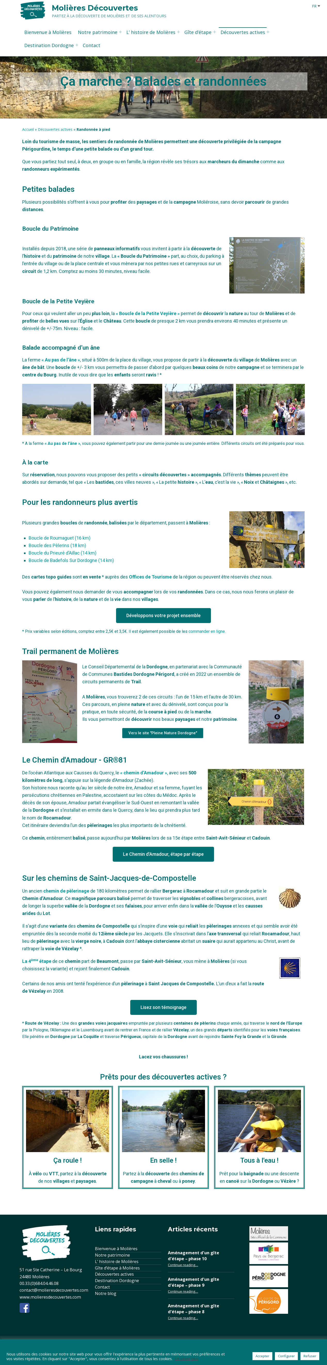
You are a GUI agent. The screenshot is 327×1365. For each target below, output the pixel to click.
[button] (163, 615)
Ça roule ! (67, 1160)
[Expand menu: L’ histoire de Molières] (178, 32)
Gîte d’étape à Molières (117, 1268)
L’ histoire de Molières (150, 32)
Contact (91, 45)
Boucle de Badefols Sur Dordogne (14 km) (71, 560)
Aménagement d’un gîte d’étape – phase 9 (193, 1282)
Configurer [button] (286, 1356)
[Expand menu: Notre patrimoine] (120, 32)
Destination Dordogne (49, 45)
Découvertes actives (242, 32)
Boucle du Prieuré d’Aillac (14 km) (62, 553)
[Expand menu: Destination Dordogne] (77, 45)
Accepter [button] (262, 1356)
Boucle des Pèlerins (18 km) (57, 545)
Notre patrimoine (97, 32)
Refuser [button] (310, 1356)
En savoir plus (187, 1358)
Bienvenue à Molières (47, 32)
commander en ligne (207, 631)
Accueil (28, 129)
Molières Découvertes (95, 7)
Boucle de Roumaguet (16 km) (60, 538)
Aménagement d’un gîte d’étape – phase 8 (193, 1309)
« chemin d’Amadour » (143, 772)
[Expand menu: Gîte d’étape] (214, 32)
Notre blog (105, 1293)
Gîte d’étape (197, 32)
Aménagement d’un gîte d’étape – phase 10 (193, 1256)
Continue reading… (183, 1265)
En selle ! (163, 1160)
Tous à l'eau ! (259, 1160)
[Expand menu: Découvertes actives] (268, 32)
